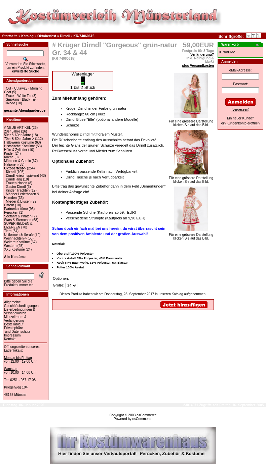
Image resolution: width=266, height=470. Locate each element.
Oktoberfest (46, 36)
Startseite (10, 36)
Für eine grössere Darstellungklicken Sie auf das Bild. (191, 121)
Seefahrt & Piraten (18, 216)
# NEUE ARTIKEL (17, 127)
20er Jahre (12, 131)
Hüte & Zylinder (15, 150)
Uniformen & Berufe (19, 235)
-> (15, 168)
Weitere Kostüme (17, 242)
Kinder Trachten (18, 190)
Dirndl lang (14, 179)
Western (10, 246)
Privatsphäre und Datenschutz (17, 329)
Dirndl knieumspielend (22, 175)
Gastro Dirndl (16, 187)
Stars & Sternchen (17, 220)
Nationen (10, 164)
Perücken (11, 212)
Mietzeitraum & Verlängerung (15, 318)
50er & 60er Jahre (17, 135)
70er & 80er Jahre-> (19, 139)
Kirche (8, 157)
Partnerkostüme (16, 209)
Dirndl (65, 36)
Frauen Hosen (16, 183)
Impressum (12, 335)
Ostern (9, 205)
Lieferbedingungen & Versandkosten (19, 311)
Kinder (9, 153)
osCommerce (146, 415)
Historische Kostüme (19, 146)
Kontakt (9, 339)
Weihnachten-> (15, 238)
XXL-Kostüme (14, 249)
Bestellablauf (13, 324)
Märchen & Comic (17, 161)
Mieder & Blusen (18, 201)
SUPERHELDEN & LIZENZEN (18, 225)
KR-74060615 (83, 36)
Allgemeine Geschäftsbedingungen (21, 304)
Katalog (27, 36)
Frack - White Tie (19, 96)
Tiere (7, 231)
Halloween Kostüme (19, 142)
